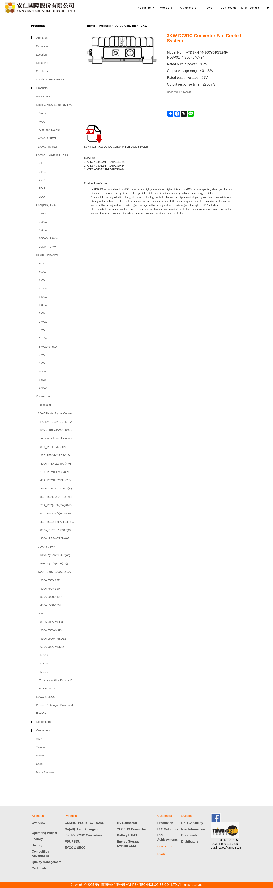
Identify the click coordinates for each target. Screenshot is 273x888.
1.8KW (43, 305)
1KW (42, 280)
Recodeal (45, 404)
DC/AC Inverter (47, 146)
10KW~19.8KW (48, 238)
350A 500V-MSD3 (51, 622)
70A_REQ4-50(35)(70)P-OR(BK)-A (59, 505)
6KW (42, 363)
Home (91, 25)
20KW (43, 388)
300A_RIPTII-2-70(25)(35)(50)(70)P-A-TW (59, 530)
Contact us (228, 7)
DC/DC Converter (47, 255)
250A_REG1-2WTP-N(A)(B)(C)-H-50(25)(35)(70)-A (59, 488)
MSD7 (44, 655)
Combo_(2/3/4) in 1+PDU (52, 154)
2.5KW (43, 321)
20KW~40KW (47, 246)
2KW (42, 313)
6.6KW (43, 230)
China (39, 763)
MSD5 (44, 663)
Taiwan (40, 747)
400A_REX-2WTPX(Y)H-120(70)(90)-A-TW (59, 463)
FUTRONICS (47, 688)
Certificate (42, 71)
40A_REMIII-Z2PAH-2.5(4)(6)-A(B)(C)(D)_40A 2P (59, 480)
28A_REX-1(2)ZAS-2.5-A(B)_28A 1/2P (59, 455)
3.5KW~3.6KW (48, 346)
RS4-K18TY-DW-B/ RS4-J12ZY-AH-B (59, 430)
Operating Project (44, 833)
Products (165, 7)
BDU (42, 196)
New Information (193, 829)
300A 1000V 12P (51, 596)
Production (165, 823)
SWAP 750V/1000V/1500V (55, 571)
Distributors (250, 7)
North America (45, 772)
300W (42, 263)
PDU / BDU (72, 841)
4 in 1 (42, 180)
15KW (43, 379)
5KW (42, 354)
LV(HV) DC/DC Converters (83, 835)
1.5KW (43, 296)
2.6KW (43, 213)
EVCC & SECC (45, 696)
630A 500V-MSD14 (52, 646)
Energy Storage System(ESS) (128, 843)
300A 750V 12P (50, 580)
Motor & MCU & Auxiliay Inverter (56, 104)
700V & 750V (46, 546)
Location (41, 54)
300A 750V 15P (50, 588)
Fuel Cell (41, 713)
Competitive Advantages (40, 853)
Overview (42, 46)
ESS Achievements (167, 837)
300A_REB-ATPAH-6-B (55, 538)
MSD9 (44, 671)
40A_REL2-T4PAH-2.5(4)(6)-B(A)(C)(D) (59, 521)
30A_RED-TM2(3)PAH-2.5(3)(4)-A (59, 447)
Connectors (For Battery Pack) (58, 680)
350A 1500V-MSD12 (53, 638)
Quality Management (46, 862)
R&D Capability (192, 823)
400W (42, 271)
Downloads (189, 835)
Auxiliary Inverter (49, 129)
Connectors (43, 396)
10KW (43, 371)
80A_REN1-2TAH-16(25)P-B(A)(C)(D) (59, 496)
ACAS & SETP (47, 138)
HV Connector (127, 823)
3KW (42, 329)
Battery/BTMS (127, 835)
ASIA (39, 738)
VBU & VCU (43, 96)
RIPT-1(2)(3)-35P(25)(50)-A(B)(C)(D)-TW (59, 563)
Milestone (42, 62)
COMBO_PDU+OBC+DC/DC (84, 823)
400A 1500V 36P (51, 605)
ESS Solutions (167, 829)
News (208, 7)
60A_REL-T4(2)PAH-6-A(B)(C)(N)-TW (59, 513)
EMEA (40, 755)
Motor (42, 113)
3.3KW (43, 221)
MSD (41, 613)
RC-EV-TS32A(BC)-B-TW (56, 421)
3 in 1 (42, 171)
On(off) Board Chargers (82, 829)
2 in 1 (42, 163)
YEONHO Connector (131, 829)
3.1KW (43, 338)
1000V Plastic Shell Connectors (58, 438)
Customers (188, 7)
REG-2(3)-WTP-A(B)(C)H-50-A (59, 555)
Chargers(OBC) (46, 205)
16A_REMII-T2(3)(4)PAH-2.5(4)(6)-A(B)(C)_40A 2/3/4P (59, 471)
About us (144, 7)
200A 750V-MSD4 (51, 630)
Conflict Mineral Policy (50, 79)
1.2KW (43, 288)
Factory (37, 839)
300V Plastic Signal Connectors (58, 413)
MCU (42, 121)
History (37, 845)
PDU (42, 188)
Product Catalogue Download (54, 705)
